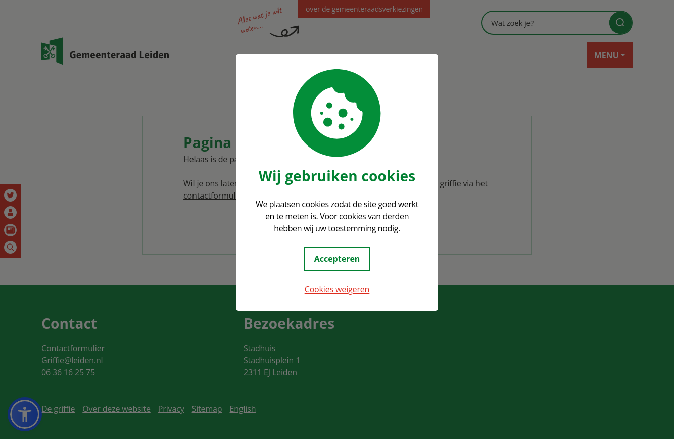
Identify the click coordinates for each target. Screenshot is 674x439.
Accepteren (337, 258)
